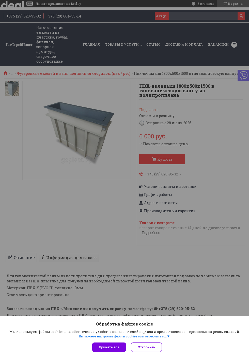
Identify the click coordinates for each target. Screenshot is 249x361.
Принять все (109, 347)
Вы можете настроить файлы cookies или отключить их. (123, 336)
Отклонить (146, 347)
